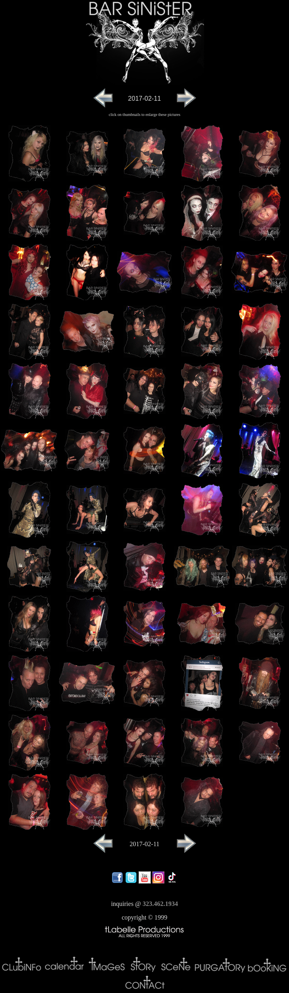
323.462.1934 (160, 903)
